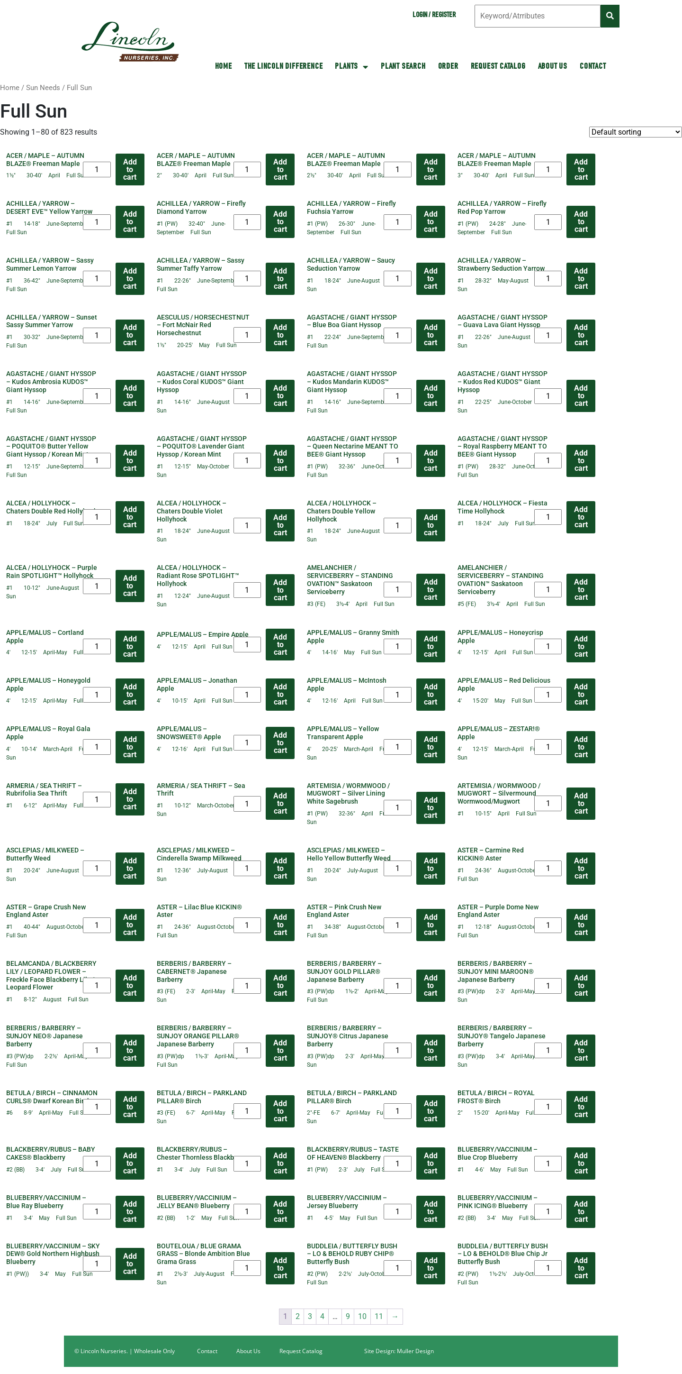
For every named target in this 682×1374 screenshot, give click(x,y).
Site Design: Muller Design (399, 1351)
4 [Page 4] (322, 1316)
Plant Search (403, 67)
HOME (223, 67)
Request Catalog (498, 67)
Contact (593, 67)
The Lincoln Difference (283, 67)
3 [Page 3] (310, 1316)
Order (448, 67)
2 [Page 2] (298, 1316)
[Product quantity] (96, 169)
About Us (552, 67)
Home (9, 87)
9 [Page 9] (348, 1316)
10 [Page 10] (362, 1316)
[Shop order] (635, 132)
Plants (351, 67)
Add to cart (130, 169)
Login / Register (434, 15)
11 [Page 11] (379, 1316)
